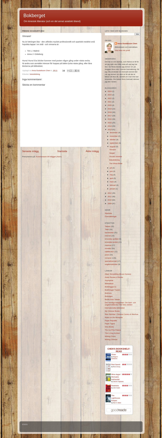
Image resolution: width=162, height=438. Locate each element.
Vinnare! (112, 150)
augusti (113, 147)
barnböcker (109, 233)
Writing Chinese (111, 339)
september (114, 143)
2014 (110, 126)
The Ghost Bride (115, 163)
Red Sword (115, 364)
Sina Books (109, 327)
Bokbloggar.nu (110, 287)
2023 (110, 95)
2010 (110, 200)
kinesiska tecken (111, 242)
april (112, 178)
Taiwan (107, 226)
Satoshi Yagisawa (118, 381)
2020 (110, 105)
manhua (108, 245)
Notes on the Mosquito (114, 317)
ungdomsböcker (111, 264)
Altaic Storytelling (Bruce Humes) (118, 274)
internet (108, 236)
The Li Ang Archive (112, 333)
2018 (110, 112)
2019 (110, 109)
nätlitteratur (109, 252)
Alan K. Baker (117, 403)
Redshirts (115, 386)
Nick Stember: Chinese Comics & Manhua (121, 314)
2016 (110, 119)
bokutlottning (35, 74)
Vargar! (112, 153)
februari (113, 185)
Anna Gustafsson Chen (127, 44)
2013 (110, 130)
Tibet (107, 229)
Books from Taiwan (112, 299)
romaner (108, 258)
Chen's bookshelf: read (118, 350)
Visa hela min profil (122, 50)
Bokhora (108, 293)
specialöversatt (111, 261)
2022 (110, 98)
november (114, 136)
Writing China (110, 336)
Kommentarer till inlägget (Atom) (49, 157)
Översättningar (111, 216)
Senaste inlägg (30, 151)
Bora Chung (116, 366)
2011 (110, 197)
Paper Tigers (110, 324)
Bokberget (34, 15)
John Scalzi (116, 388)
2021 (110, 102)
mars (112, 182)
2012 (110, 193)
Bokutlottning (114, 160)
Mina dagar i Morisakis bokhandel (116, 376)
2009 (110, 204)
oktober (113, 140)
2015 (110, 123)
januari (113, 189)
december (114, 133)
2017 (110, 116)
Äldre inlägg (92, 151)
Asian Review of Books (114, 277)
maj (111, 175)
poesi (107, 255)
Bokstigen (109, 296)
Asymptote (109, 280)
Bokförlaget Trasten (112, 290)
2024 (110, 91)
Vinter (113, 355)
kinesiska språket (112, 239)
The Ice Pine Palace (113, 330)
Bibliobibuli (109, 284)
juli (111, 168)
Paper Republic (111, 321)
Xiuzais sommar (115, 156)
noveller (108, 248)
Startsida (62, 151)
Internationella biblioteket (115, 308)
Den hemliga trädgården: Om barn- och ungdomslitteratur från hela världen (120, 304)
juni (111, 171)
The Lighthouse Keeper (115, 398)
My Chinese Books (112, 311)
